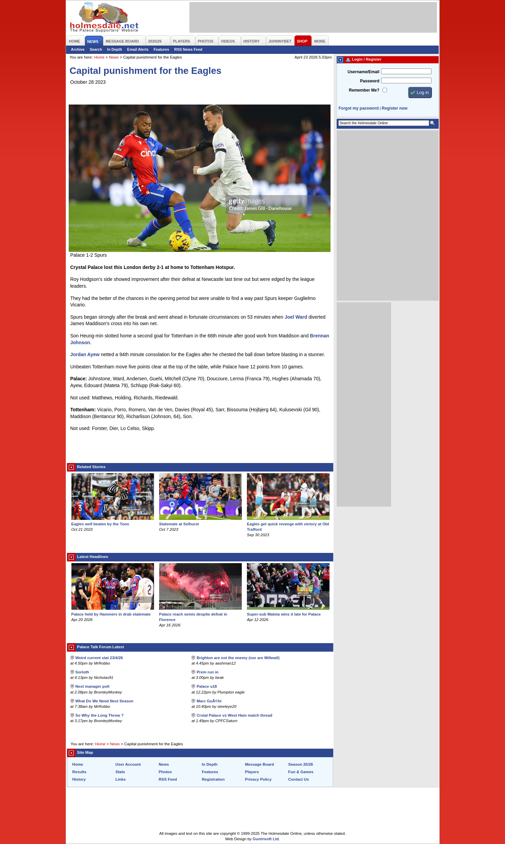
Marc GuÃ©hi (209, 701)
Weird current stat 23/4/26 (99, 658)
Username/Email (364, 71)
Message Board (259, 764)
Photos (165, 772)
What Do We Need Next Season (104, 701)
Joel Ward (296, 317)
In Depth (114, 49)
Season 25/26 (300, 764)
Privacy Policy (258, 779)
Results (79, 772)
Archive (78, 49)
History (79, 779)
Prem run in (207, 672)
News (114, 57)
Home (99, 57)
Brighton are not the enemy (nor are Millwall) (238, 658)
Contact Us (298, 779)
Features (161, 49)
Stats (120, 772)
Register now (394, 108)
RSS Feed (168, 779)
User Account (128, 764)
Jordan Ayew (85, 354)
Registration (213, 779)
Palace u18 (207, 686)
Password (370, 81)
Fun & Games (301, 772)
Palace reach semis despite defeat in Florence (200, 613)
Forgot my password (359, 108)
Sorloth (82, 672)
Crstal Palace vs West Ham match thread (234, 715)
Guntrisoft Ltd (266, 839)
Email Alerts (138, 49)
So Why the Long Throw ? (99, 715)
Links (121, 779)
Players (252, 772)
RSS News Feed (188, 49)
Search (96, 49)
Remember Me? (364, 90)
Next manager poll (92, 686)
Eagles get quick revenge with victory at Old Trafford (288, 523)
